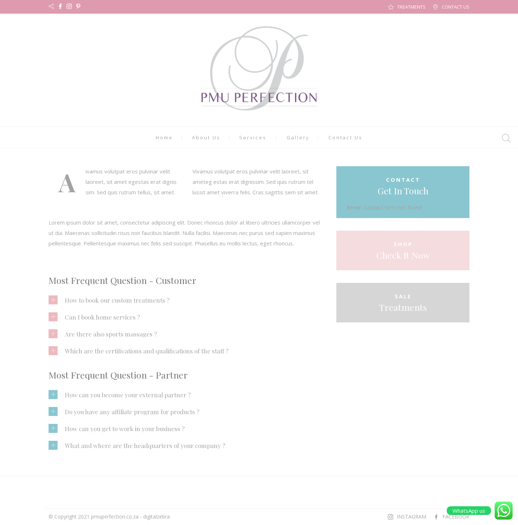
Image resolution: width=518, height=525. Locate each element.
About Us (206, 137)
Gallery (298, 137)
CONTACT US (455, 7)
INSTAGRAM (411, 516)
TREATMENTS (411, 7)
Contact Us (345, 137)
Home (164, 137)
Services (252, 137)
